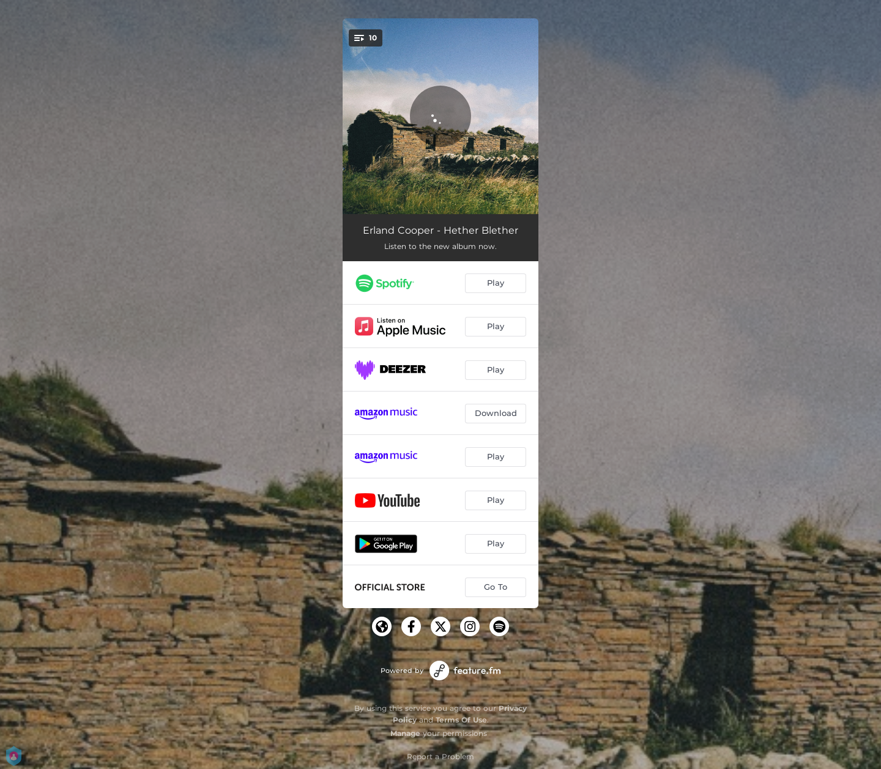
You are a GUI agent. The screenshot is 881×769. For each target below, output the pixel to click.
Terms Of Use (461, 719)
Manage (405, 733)
